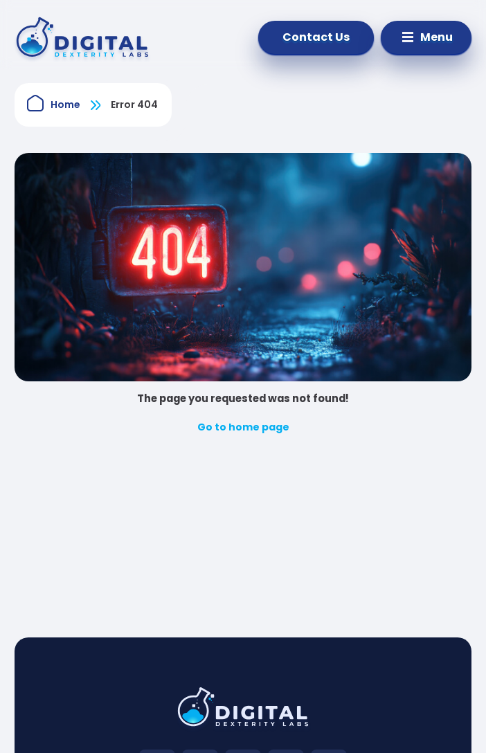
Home (65, 104)
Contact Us (316, 37)
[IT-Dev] (91, 37)
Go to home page (243, 427)
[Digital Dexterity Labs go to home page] (243, 711)
